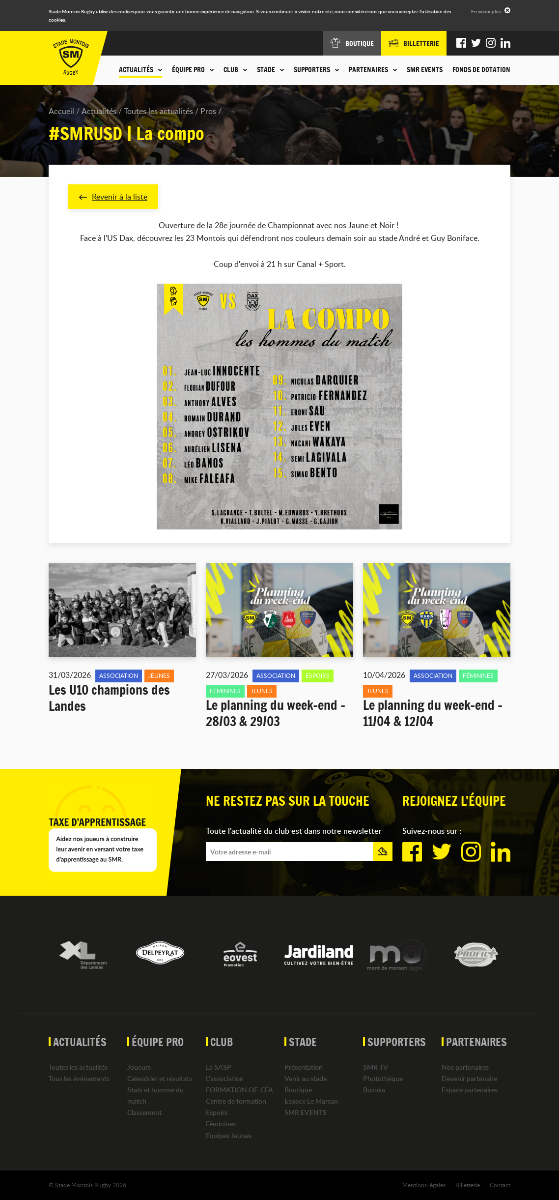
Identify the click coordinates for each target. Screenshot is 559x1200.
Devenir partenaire (469, 1078)
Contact (500, 1185)
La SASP (218, 1067)
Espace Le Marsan (311, 1101)
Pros (208, 111)
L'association (225, 1078)
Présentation (303, 1067)
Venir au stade (305, 1078)
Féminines (221, 1124)
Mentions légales (424, 1185)
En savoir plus (486, 11)
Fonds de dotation (481, 70)
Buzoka (374, 1089)
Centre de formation (236, 1101)
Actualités (99, 111)
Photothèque (383, 1078)
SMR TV (375, 1067)
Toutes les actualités (158, 111)
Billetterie (467, 1185)
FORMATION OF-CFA (239, 1089)
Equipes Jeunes (229, 1135)
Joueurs (139, 1067)
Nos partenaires (465, 1067)
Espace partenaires (470, 1089)
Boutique (298, 1089)
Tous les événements (79, 1078)
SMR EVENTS (425, 70)
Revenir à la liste (113, 196)
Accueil (61, 111)
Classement (144, 1112)
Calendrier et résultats (159, 1078)
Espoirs (216, 1112)
